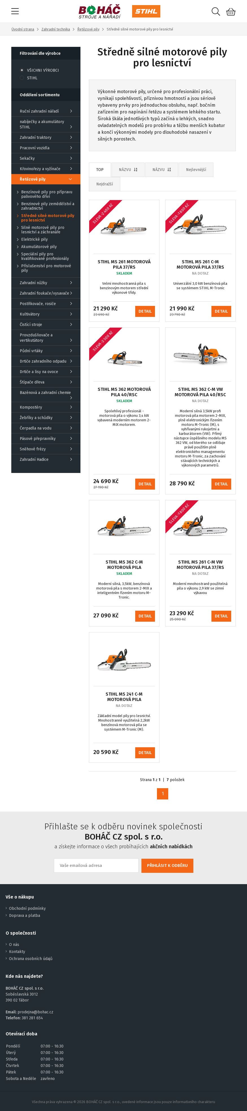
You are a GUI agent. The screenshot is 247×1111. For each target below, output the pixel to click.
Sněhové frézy (46, 449)
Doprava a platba (24, 915)
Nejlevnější (196, 169)
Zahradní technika (55, 29)
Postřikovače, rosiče (46, 303)
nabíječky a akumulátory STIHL (46, 124)
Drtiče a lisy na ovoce (46, 371)
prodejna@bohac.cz (35, 1012)
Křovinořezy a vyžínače (46, 168)
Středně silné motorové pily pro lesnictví (45, 218)
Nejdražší (104, 184)
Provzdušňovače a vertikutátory (46, 338)
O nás (14, 944)
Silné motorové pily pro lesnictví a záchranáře (40, 230)
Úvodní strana (23, 29)
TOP (100, 169)
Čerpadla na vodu (46, 428)
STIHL (28, 78)
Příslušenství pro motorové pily (44, 268)
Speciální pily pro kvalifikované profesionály (43, 256)
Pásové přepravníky (46, 438)
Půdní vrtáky (46, 351)
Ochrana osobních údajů (31, 958)
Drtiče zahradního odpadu (46, 361)
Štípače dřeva (46, 382)
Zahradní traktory (46, 137)
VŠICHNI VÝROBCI (39, 70)
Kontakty (17, 951)
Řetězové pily (88, 29)
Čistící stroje (46, 324)
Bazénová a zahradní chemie (46, 395)
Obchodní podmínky (27, 908)
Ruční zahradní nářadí (46, 111)
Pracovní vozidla (46, 148)
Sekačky (46, 158)
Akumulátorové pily (37, 247)
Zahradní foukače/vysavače (46, 293)
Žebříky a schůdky (46, 417)
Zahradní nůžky (46, 283)
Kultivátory (46, 314)
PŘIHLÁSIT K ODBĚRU (167, 865)
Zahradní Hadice (46, 459)
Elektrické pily (32, 239)
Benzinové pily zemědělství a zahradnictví (45, 206)
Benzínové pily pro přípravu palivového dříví (44, 194)
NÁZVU (128, 169)
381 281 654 (32, 1018)
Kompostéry (46, 407)
